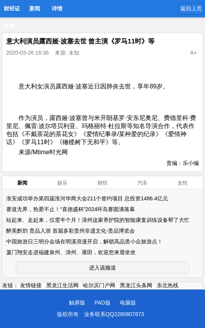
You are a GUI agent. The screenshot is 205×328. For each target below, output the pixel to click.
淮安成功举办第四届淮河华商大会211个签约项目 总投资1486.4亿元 (87, 198)
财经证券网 (12, 10)
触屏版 (77, 303)
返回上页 (191, 8)
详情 (57, 8)
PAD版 (102, 303)
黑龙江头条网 (136, 285)
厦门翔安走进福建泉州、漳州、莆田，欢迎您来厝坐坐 (71, 252)
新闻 (34, 8)
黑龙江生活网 (62, 285)
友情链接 (31, 285)
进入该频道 (102, 268)
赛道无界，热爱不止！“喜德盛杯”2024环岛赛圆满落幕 (70, 209)
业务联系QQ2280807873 (114, 314)
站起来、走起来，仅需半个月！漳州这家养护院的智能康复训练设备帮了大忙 (98, 220)
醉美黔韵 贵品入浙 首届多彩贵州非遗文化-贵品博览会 (70, 231)
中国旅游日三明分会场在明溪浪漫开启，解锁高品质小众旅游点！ (84, 241)
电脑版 (128, 303)
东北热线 (167, 285)
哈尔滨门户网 (99, 285)
